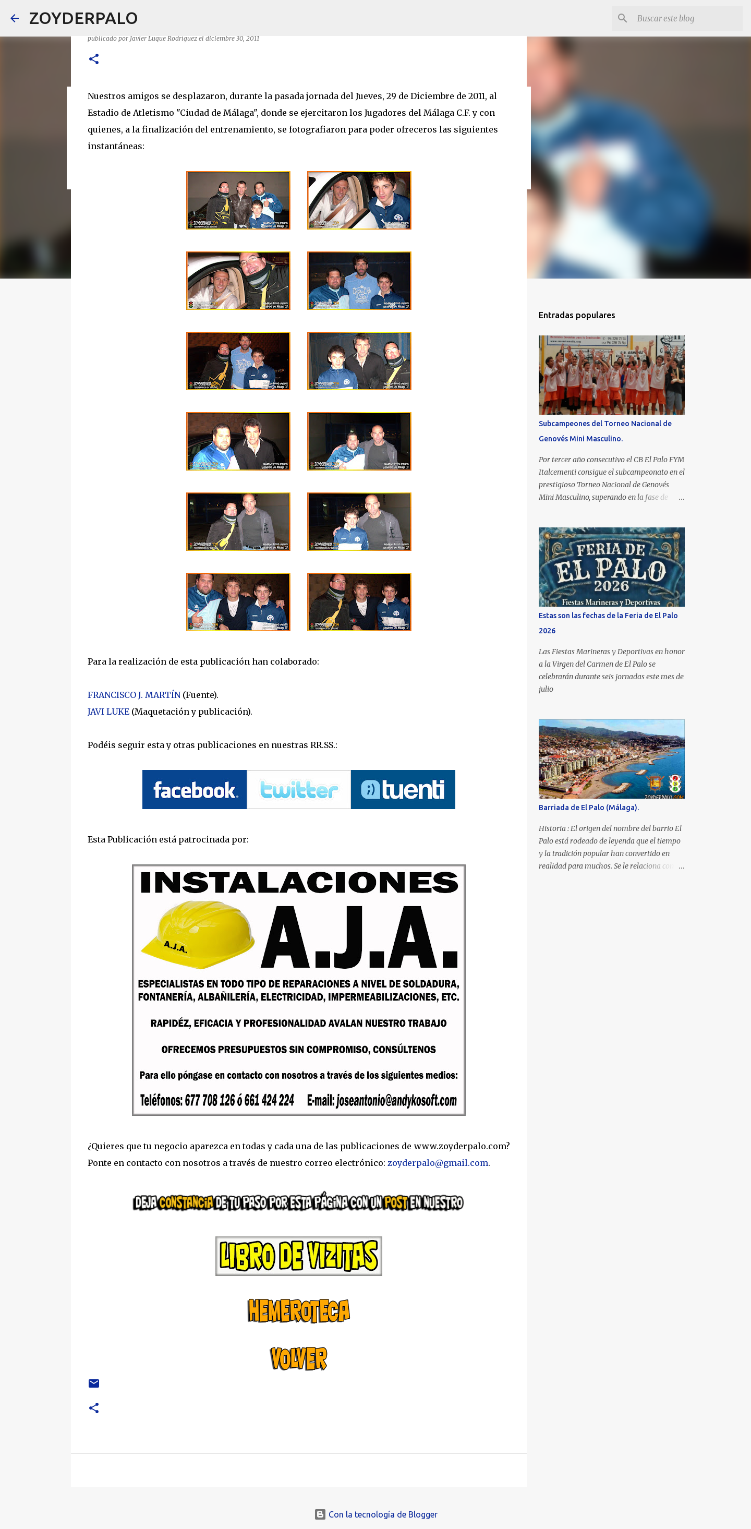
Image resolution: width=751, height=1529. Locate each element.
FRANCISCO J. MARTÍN (134, 695)
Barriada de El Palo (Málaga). (589, 807)
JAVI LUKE (108, 711)
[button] (94, 60)
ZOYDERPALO (83, 17)
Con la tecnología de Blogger (376, 1514)
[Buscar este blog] (688, 18)
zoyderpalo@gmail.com (437, 1163)
